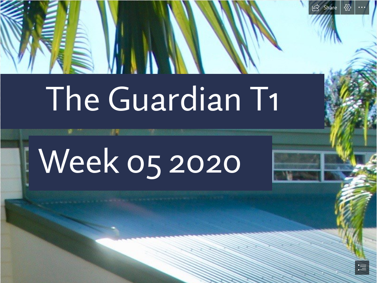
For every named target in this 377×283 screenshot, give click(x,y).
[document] (188, 141)
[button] (324, 7)
